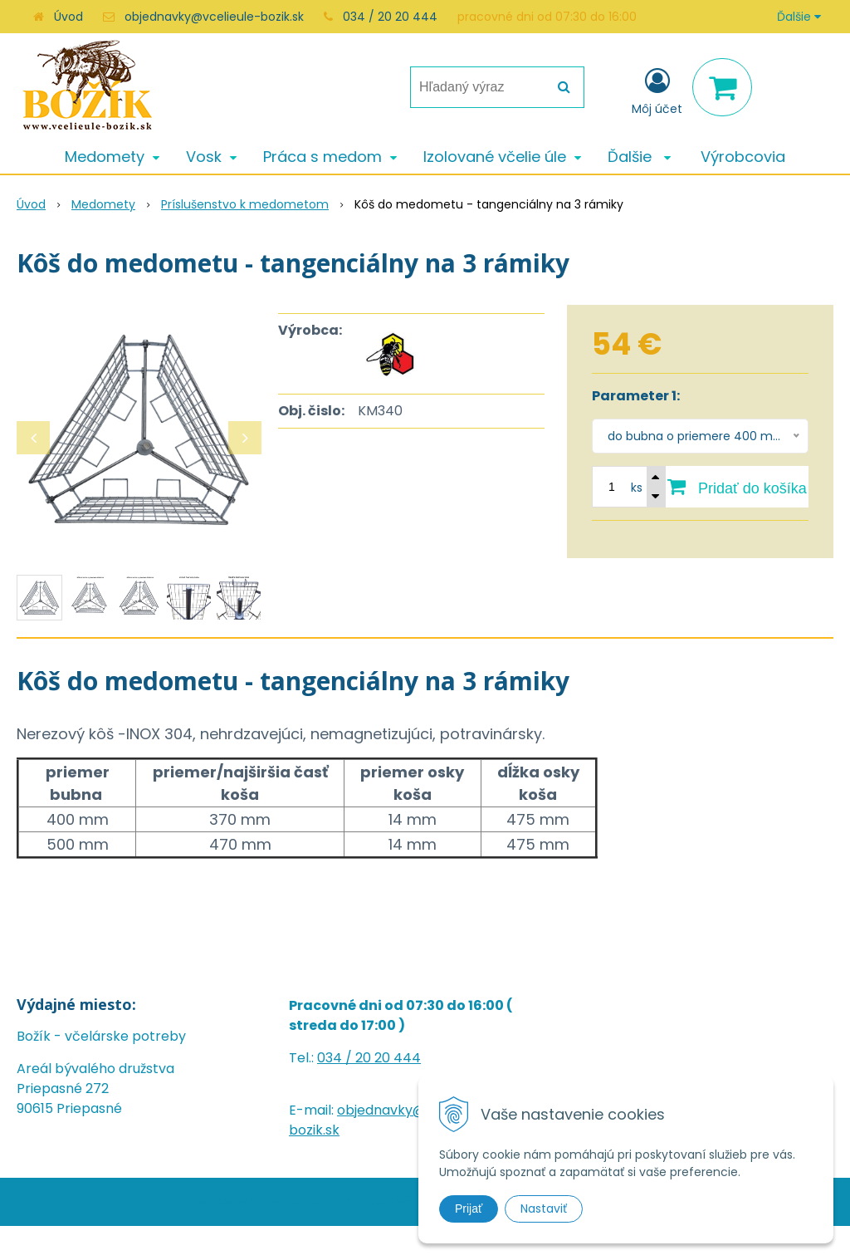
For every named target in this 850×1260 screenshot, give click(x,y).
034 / (336, 1057)
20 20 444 (388, 1057)
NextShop (391, 1201)
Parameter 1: (636, 395)
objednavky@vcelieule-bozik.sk (214, 16)
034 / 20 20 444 (390, 16)
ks (636, 487)
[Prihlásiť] (657, 90)
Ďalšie (799, 16)
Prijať (468, 1208)
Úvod (68, 16)
